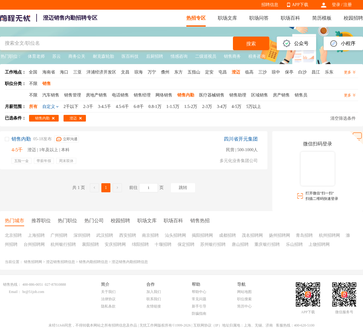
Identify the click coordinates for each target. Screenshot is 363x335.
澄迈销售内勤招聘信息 (130, 262)
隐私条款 (108, 306)
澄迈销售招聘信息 (60, 262)
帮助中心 (199, 292)
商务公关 (76, 56)
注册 (347, 4)
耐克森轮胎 (103, 56)
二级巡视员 (205, 56)
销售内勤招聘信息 (93, 262)
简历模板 (322, 18)
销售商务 (232, 56)
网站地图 (244, 292)
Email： (15, 292)
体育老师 (36, 56)
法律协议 (108, 299)
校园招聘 (353, 18)
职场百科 (290, 18)
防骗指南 (199, 313)
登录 (336, 4)
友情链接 (153, 306)
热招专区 (196, 18)
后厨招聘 (154, 56)
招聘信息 (269, 4)
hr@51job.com (33, 292)
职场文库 (227, 18)
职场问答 (259, 18)
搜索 (251, 43)
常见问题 (199, 299)
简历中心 (244, 306)
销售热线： (12, 284)
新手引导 (199, 306)
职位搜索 (244, 299)
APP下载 (300, 4)
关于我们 (108, 292)
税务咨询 (256, 56)
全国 (33, 72)
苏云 (56, 56)
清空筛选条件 (343, 118)
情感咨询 (179, 56)
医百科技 (130, 56)
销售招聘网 (33, 262)
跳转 (183, 187)
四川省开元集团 (241, 138)
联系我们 (153, 299)
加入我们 (153, 292)
